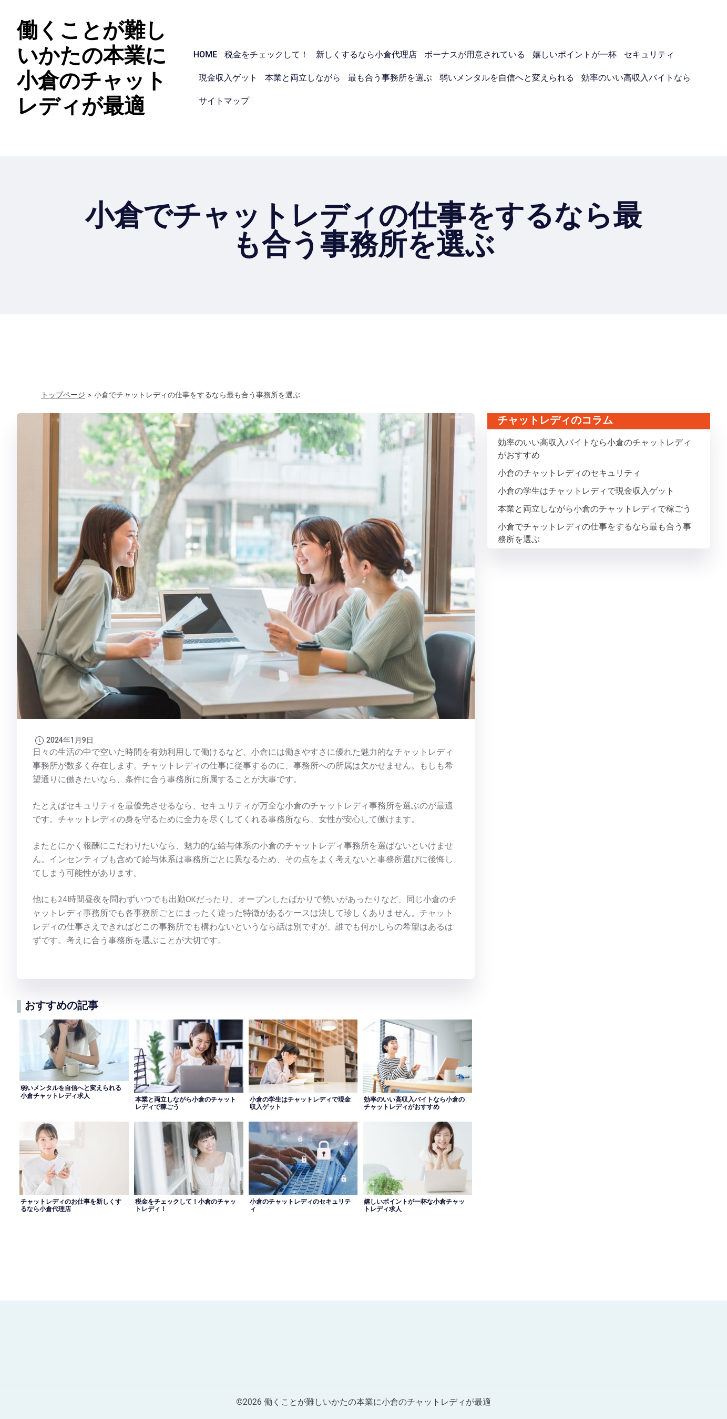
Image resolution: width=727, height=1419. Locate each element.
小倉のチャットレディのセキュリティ (569, 473)
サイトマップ (224, 101)
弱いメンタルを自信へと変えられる (506, 78)
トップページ (63, 395)
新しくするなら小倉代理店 (366, 54)
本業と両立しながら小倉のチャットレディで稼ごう (594, 509)
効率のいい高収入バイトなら (636, 78)
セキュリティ (649, 54)
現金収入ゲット (228, 78)
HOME (205, 54)
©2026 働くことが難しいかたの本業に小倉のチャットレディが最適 (363, 1402)
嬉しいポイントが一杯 (575, 54)
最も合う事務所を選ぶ (390, 78)
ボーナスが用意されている (474, 54)
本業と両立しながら (303, 78)
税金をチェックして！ (266, 54)
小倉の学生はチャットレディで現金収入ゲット (586, 491)
